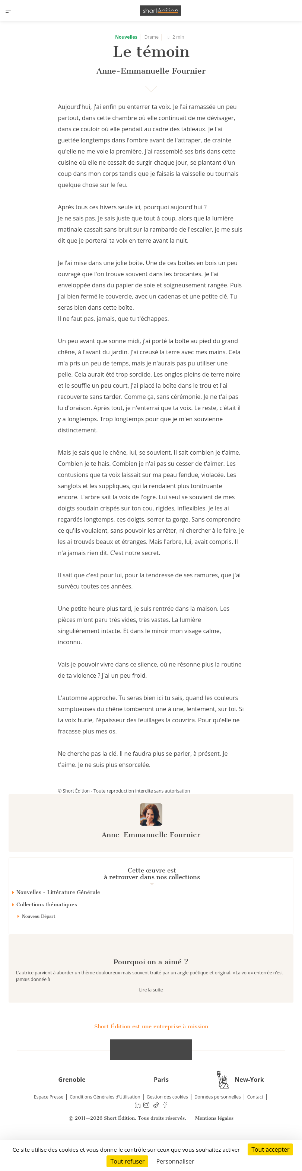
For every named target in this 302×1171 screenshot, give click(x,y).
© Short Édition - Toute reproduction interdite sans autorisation (124, 791)
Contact (255, 1123)
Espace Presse (48, 1123)
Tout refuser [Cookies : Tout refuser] (127, 1161)
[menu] (9, 10)
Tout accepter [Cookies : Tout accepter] (270, 1149)
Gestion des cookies (167, 1123)
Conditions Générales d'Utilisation (105, 1123)
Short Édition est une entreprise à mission (151, 1052)
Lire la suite (151, 1016)
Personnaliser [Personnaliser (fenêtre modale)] (175, 1161)
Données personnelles (217, 1123)
